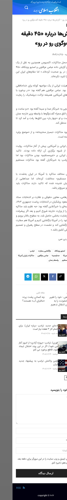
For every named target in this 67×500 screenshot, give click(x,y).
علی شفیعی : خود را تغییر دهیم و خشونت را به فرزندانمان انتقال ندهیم (50, 301)
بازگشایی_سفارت (32, 251)
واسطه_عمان (41, 260)
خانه (61, 20)
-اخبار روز (53, 20)
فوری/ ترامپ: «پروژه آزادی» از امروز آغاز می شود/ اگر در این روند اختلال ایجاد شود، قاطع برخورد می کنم (26, 346)
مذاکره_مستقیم (55, 260)
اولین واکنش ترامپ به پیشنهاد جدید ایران (26, 363)
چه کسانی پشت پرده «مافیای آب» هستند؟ (21, 299)
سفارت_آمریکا (56, 255)
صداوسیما (43, 255)
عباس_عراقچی (30, 255)
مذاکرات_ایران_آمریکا (14, 255)
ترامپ (20, 251)
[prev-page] (60, 377)
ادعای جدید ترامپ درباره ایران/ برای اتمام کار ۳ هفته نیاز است (26, 327)
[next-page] (54, 377)
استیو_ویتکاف (47, 251)
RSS (6, 488)
